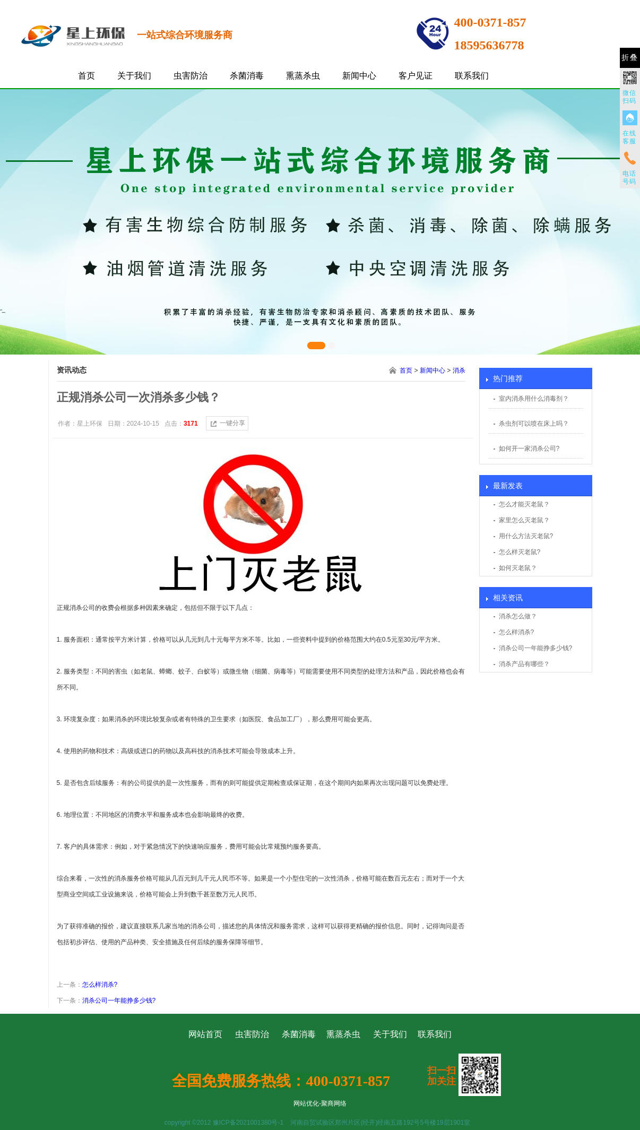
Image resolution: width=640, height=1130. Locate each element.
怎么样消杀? (516, 632)
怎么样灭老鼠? (520, 552)
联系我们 (472, 75)
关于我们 (134, 75)
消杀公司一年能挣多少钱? (536, 648)
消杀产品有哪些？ (524, 664)
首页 (86, 75)
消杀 (459, 370)
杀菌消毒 (247, 75)
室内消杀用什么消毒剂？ (534, 398)
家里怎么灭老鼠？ (524, 520)
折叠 (629, 58)
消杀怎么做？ (518, 616)
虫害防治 (190, 75)
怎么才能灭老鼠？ (524, 504)
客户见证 (416, 75)
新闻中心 (359, 75)
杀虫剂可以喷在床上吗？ (534, 423)
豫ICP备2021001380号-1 (248, 1122)
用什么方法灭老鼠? (526, 536)
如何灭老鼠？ (518, 568)
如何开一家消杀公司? (529, 448)
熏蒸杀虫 (303, 75)
